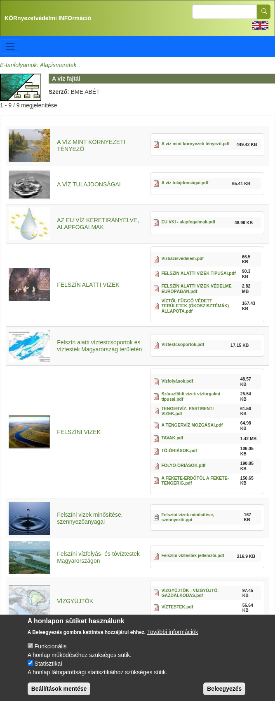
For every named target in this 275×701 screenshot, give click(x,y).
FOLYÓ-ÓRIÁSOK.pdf (183, 465)
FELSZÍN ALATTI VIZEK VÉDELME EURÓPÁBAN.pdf (196, 288)
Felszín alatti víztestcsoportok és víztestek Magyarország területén (99, 346)
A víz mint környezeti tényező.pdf (195, 143)
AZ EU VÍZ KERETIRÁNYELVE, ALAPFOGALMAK (98, 223)
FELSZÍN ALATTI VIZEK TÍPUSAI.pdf (198, 273)
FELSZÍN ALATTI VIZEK (88, 284)
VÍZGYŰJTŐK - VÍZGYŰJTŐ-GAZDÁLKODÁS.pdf (190, 593)
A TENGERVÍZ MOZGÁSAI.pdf (192, 424)
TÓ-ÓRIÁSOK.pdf (179, 450)
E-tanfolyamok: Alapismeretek (38, 65)
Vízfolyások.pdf (177, 380)
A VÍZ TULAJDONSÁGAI (89, 184)
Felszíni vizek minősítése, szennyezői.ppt (187, 517)
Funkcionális (51, 653)
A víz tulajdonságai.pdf (184, 182)
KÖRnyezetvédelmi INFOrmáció (48, 18)
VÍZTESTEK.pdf (177, 606)
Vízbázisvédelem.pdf (182, 258)
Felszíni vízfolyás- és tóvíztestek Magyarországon (98, 557)
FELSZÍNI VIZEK (79, 432)
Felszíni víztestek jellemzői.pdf (192, 555)
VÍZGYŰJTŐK (75, 601)
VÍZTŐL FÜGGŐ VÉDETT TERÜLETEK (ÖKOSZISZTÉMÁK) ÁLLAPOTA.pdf (195, 305)
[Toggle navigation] (10, 46)
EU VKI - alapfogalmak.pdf (188, 221)
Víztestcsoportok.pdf (182, 344)
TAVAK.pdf (172, 437)
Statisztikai (48, 670)
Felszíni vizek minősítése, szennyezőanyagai (90, 518)
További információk (172, 639)
